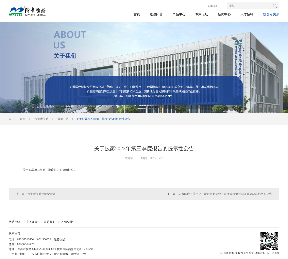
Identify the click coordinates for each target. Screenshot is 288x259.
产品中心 (178, 14)
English (212, 5)
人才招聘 (246, 14)
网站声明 (14, 221)
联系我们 (49, 221)
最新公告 (63, 119)
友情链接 (67, 221)
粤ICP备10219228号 (267, 253)
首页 (137, 14)
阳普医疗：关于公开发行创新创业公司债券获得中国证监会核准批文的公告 (225, 194)
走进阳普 (156, 14)
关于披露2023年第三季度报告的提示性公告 (50, 169)
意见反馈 (32, 221)
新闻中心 (224, 14)
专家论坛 (201, 14)
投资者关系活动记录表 (41, 194)
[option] (144, 67)
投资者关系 (271, 14)
